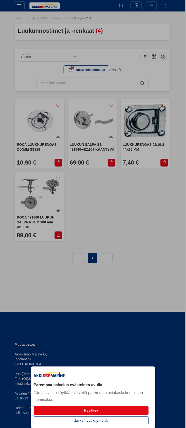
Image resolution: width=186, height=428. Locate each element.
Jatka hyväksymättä (91, 421)
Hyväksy (91, 410)
